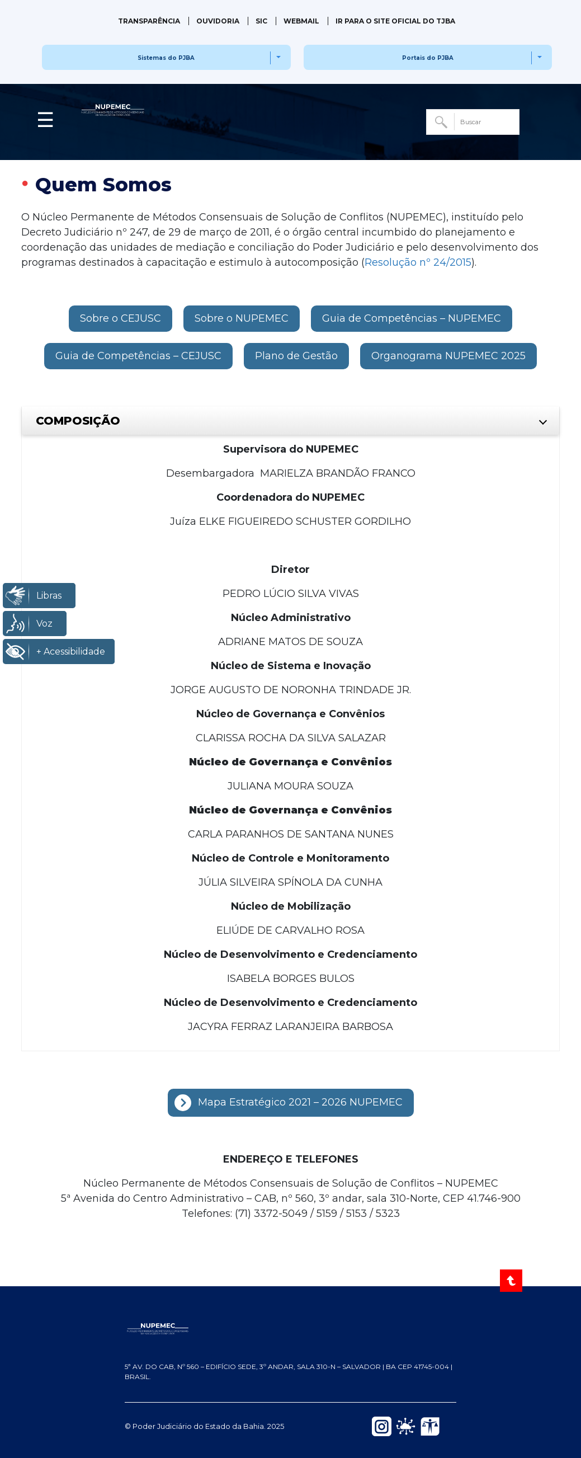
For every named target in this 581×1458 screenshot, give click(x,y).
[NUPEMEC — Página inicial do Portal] (290, 1328)
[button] (120, 318)
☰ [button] (45, 119)
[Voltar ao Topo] (512, 1280)
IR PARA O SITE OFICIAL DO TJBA (395, 21)
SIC (261, 21)
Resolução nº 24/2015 (418, 262)
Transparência (149, 21)
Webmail (301, 21)
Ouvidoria (217, 21)
